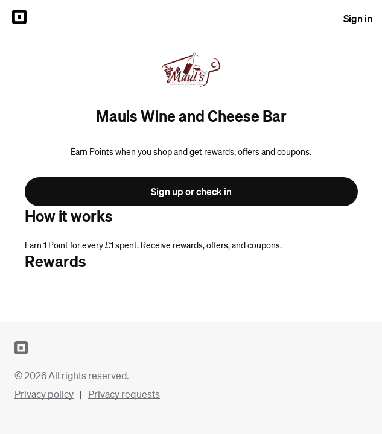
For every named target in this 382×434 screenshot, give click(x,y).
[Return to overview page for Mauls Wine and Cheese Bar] (191, 71)
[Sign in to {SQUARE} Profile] (19, 18)
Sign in (357, 18)
